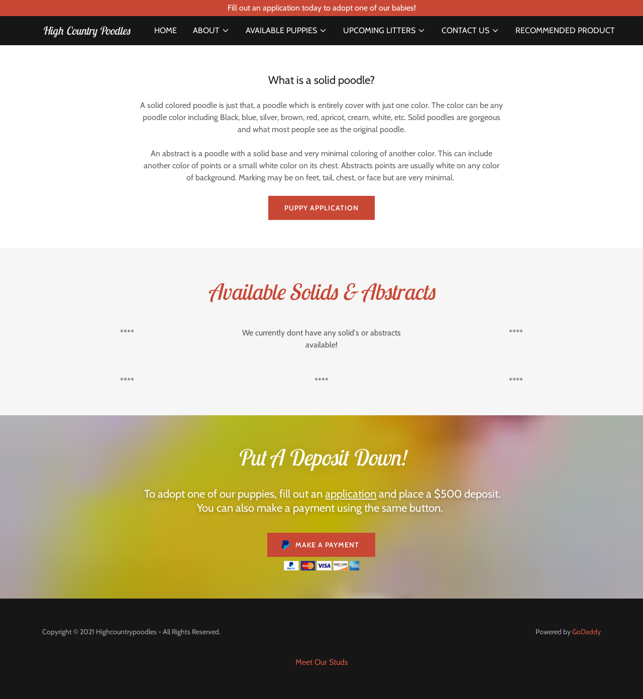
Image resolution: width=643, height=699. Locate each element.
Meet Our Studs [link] (321, 662)
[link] (86, 32)
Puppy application (321, 207)
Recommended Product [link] (565, 30)
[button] (211, 31)
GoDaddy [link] (586, 631)
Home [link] (165, 30)
